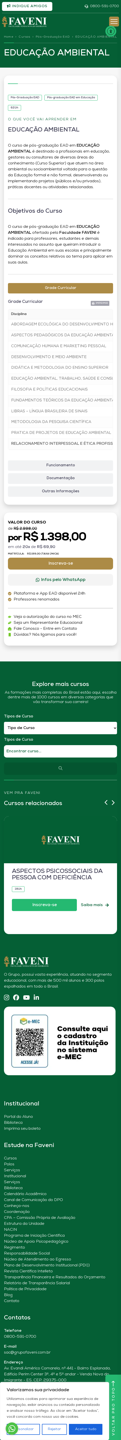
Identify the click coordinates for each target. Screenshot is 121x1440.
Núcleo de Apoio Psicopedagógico (36, 1242)
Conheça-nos (16, 1206)
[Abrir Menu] (114, 21)
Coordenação (17, 1212)
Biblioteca (13, 1123)
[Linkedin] (36, 998)
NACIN (10, 1230)
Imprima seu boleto (22, 1129)
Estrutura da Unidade (24, 1224)
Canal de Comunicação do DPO (33, 1200)
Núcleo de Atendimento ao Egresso (37, 1259)
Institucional (15, 1176)
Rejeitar (54, 1429)
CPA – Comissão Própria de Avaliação (39, 1218)
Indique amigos (27, 6)
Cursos (24, 36)
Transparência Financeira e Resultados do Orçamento (54, 1277)
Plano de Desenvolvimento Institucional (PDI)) (47, 1265)
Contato (11, 1301)
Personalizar (23, 1429)
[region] (54, 1411)
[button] (100, 303)
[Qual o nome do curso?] (60, 751)
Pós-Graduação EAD (53, 36)
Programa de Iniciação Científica (34, 1236)
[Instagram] (6, 998)
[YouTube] (26, 998)
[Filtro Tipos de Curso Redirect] (60, 728)
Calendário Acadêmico (25, 1194)
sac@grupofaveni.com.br (27, 1353)
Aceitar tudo (85, 1429)
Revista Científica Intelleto (28, 1271)
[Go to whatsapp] (12, 1428)
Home (8, 36)
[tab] (60, 288)
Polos (9, 1164)
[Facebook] (16, 998)
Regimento (14, 1248)
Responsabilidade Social (27, 1254)
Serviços (12, 1170)
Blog (8, 1295)
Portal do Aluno (18, 1117)
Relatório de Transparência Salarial (37, 1283)
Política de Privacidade (25, 1289)
